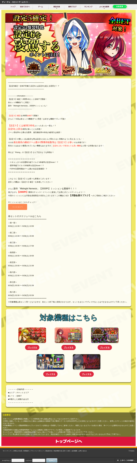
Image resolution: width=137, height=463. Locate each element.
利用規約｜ (26, 451)
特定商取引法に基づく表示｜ (63, 451)
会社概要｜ (75, 451)
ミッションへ (17, 207)
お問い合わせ (82, 451)
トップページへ (68, 441)
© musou (131, 451)
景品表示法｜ (49, 451)
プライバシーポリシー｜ (37, 451)
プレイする (32, 347)
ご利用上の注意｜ (17, 451)
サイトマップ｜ (7, 451)
